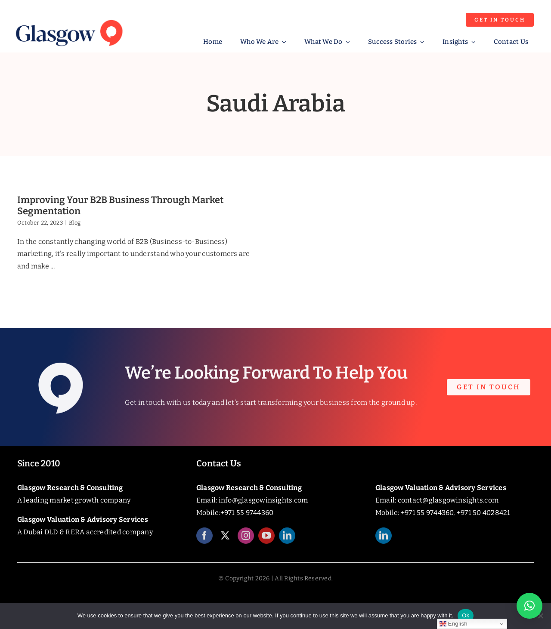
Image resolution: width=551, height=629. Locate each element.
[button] (529, 606)
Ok (465, 615)
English (453, 623)
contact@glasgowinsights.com (448, 500)
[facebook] (204, 540)
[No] (540, 615)
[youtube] (266, 540)
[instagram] (246, 540)
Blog (74, 222)
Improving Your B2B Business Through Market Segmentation (120, 205)
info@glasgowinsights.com (263, 500)
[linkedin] (287, 540)
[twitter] (225, 540)
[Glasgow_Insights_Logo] (68, 18)
